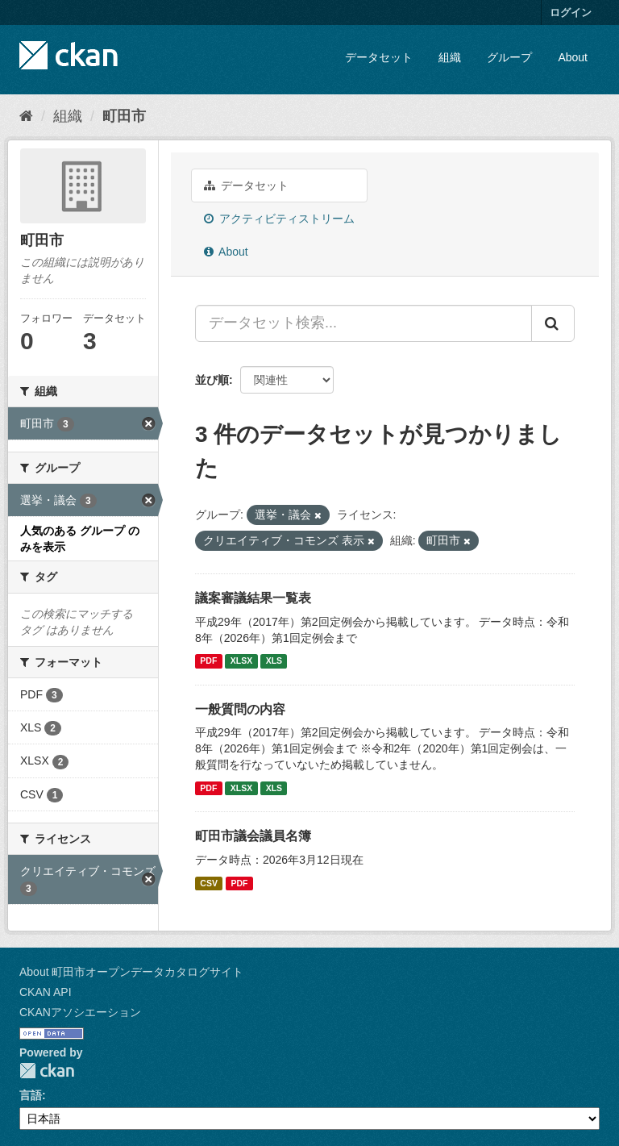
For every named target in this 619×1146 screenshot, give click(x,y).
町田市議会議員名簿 (253, 836)
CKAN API (45, 992)
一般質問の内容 (240, 709)
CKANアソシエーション (80, 1012)
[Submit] (553, 323)
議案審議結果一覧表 (253, 598)
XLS (274, 661)
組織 (449, 57)
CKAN (46, 1070)
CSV (209, 883)
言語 (30, 1095)
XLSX (241, 661)
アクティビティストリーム (279, 218)
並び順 (212, 379)
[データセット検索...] (363, 323)
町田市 (124, 116)
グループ (509, 57)
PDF (208, 661)
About (573, 57)
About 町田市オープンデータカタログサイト (131, 971)
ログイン (571, 12)
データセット (379, 57)
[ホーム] (26, 116)
